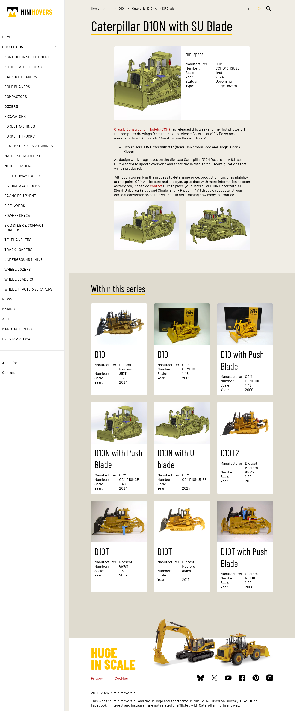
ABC (10, 319)
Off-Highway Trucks (27, 175)
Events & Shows (21, 338)
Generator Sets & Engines (33, 146)
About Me (14, 362)
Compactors (20, 96)
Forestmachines (24, 126)
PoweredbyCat (23, 215)
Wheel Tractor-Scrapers (33, 289)
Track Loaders (23, 249)
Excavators (19, 116)
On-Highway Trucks (26, 185)
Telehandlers (22, 239)
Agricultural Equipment (32, 57)
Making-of (16, 309)
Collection (17, 47)
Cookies (121, 678)
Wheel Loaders (23, 279)
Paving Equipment (25, 195)
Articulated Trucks (28, 67)
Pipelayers (19, 205)
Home (11, 37)
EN (259, 9)
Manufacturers (21, 328)
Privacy (97, 678)
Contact (13, 372)
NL (250, 9)
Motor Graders (23, 166)
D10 (121, 8)
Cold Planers (22, 86)
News (12, 299)
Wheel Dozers (22, 269)
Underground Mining (28, 259)
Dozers (16, 106)
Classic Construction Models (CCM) (142, 129)
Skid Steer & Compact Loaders (28, 227)
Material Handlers (27, 156)
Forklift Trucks (24, 136)
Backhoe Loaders (25, 76)
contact (156, 186)
